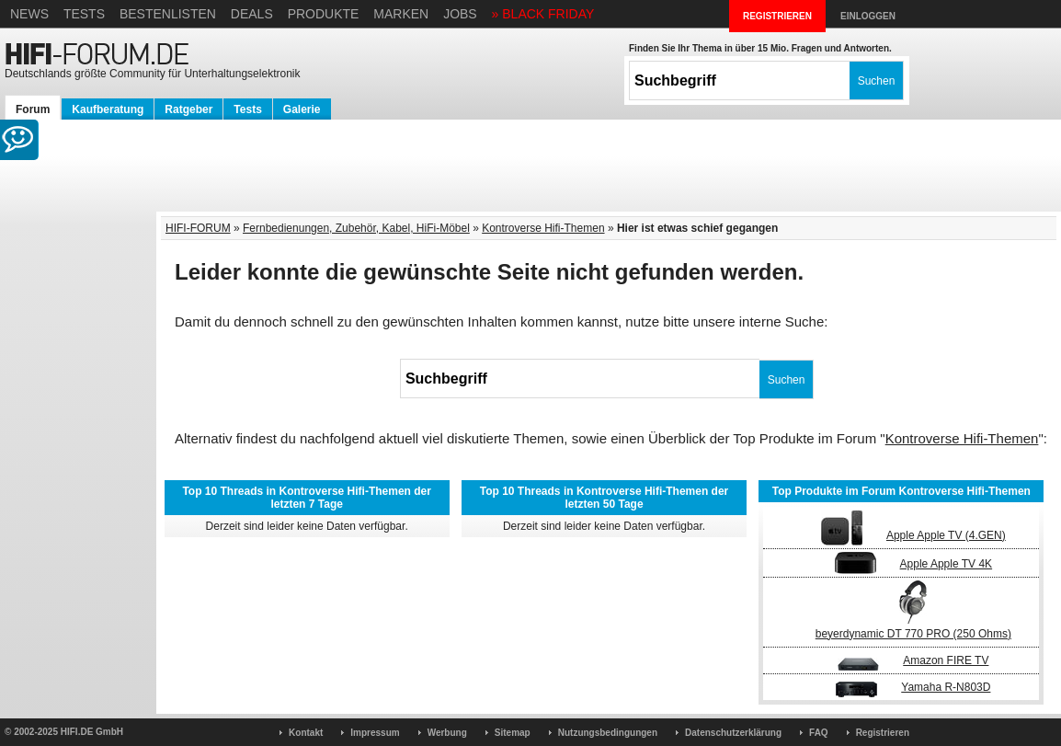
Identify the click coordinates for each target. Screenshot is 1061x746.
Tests (84, 13)
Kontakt (306, 733)
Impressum (374, 733)
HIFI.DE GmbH (92, 732)
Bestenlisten (168, 13)
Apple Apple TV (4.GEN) (946, 535)
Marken (400, 13)
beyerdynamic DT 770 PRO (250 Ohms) (913, 633)
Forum (33, 109)
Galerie (302, 109)
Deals (252, 13)
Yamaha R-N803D (945, 687)
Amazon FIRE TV (945, 660)
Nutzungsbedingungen (607, 733)
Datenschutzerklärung (733, 733)
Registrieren (882, 733)
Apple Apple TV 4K (946, 563)
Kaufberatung (107, 109)
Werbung (447, 733)
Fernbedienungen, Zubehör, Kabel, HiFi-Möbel (356, 228)
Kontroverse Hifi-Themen (543, 228)
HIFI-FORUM (198, 228)
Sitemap (512, 733)
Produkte (323, 13)
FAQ (818, 733)
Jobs (460, 13)
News (29, 13)
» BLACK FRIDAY (543, 13)
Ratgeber (188, 109)
